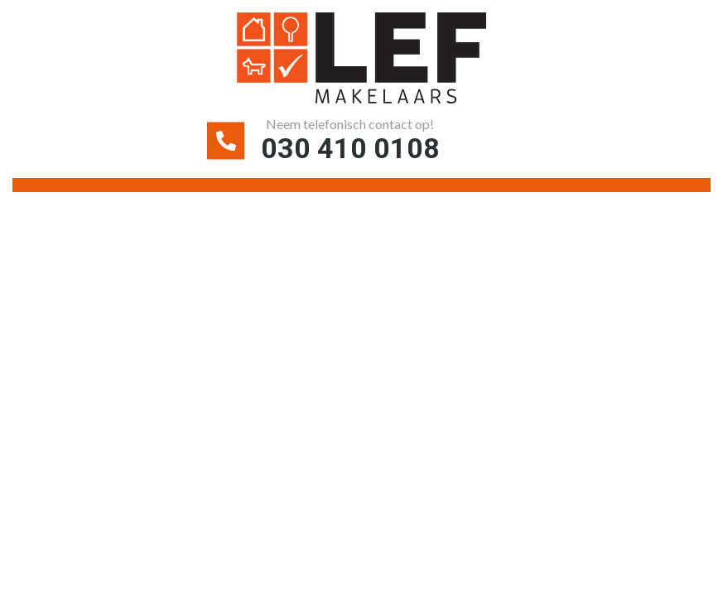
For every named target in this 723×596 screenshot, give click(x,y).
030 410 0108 (350, 148)
